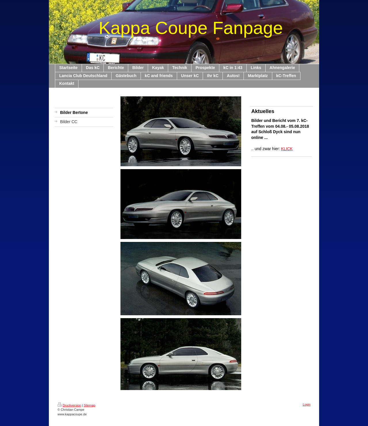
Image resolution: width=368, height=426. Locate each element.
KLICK (287, 148)
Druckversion (69, 405)
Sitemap (89, 405)
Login (306, 404)
